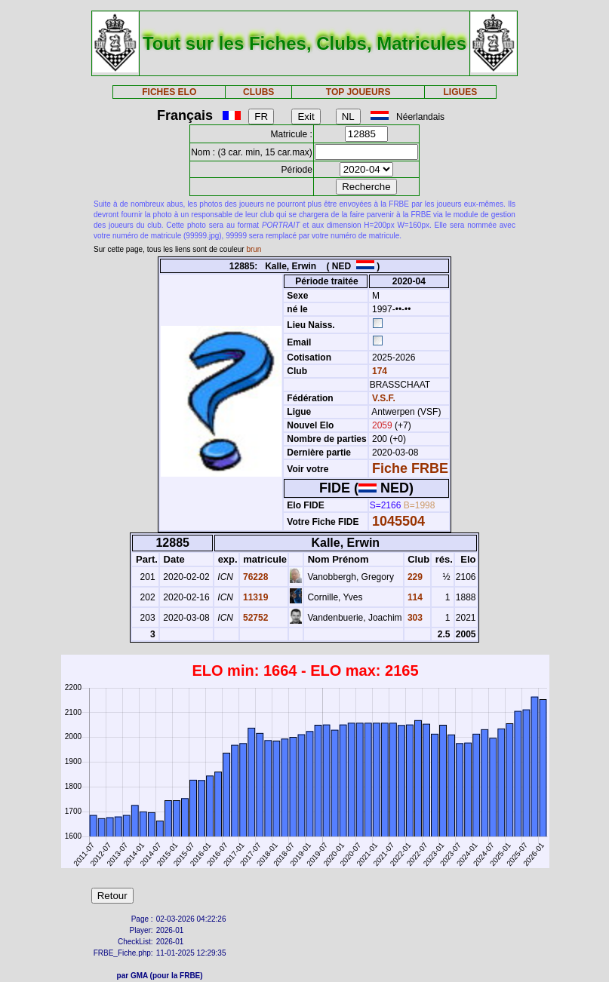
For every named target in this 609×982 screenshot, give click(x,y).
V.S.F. (383, 398)
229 (414, 577)
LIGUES (461, 92)
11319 (255, 597)
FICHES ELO (169, 92)
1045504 (398, 521)
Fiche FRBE (410, 468)
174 (378, 371)
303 (414, 617)
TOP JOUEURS (358, 92)
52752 (255, 617)
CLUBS (258, 92)
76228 (255, 577)
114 (414, 597)
